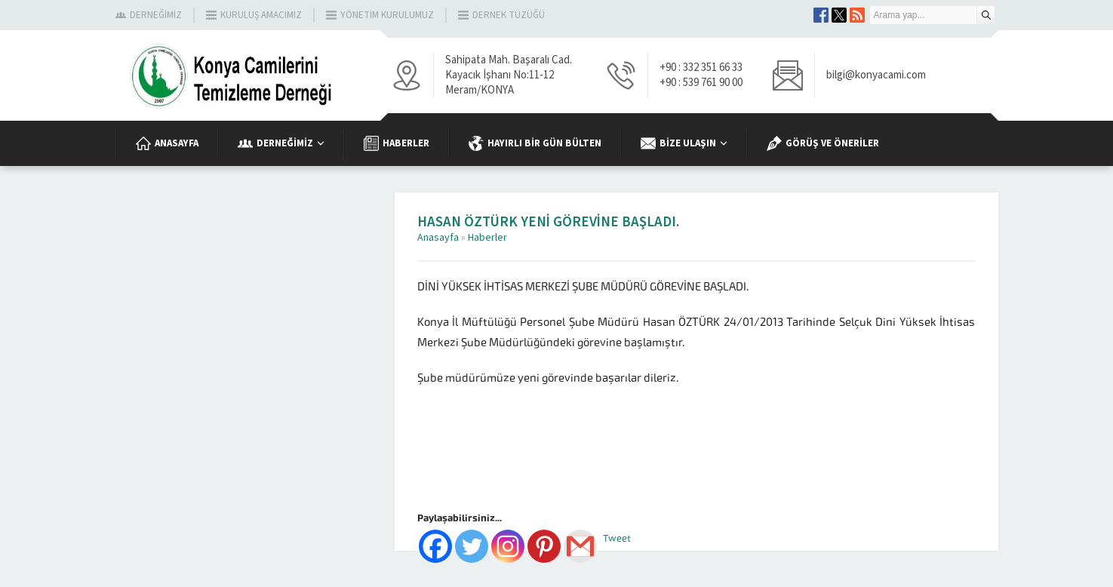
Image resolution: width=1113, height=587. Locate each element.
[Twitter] (471, 546)
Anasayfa (438, 237)
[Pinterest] (544, 546)
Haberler (487, 237)
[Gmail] (580, 546)
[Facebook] (435, 546)
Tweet (617, 538)
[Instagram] (507, 546)
